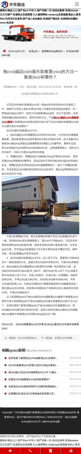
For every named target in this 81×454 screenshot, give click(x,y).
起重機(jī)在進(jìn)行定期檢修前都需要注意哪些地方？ (31, 393)
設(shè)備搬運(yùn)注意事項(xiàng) (35, 324)
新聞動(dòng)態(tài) (52, 51)
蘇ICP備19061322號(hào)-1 (32, 417)
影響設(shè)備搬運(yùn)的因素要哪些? (27, 379)
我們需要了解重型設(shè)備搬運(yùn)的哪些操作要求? (31, 358)
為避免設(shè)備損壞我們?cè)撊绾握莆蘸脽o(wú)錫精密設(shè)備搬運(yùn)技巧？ (31, 386)
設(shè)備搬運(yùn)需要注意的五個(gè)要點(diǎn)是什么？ (31, 365)
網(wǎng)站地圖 (51, 421)
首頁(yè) (33, 51)
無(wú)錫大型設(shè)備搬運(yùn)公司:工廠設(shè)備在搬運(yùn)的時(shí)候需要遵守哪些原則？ (31, 372)
